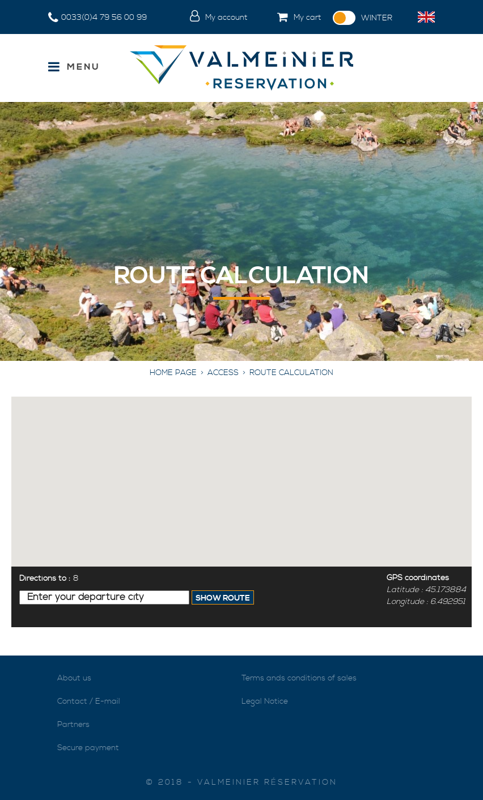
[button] (290, 18)
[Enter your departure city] (104, 597)
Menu (83, 67)
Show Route (223, 598)
